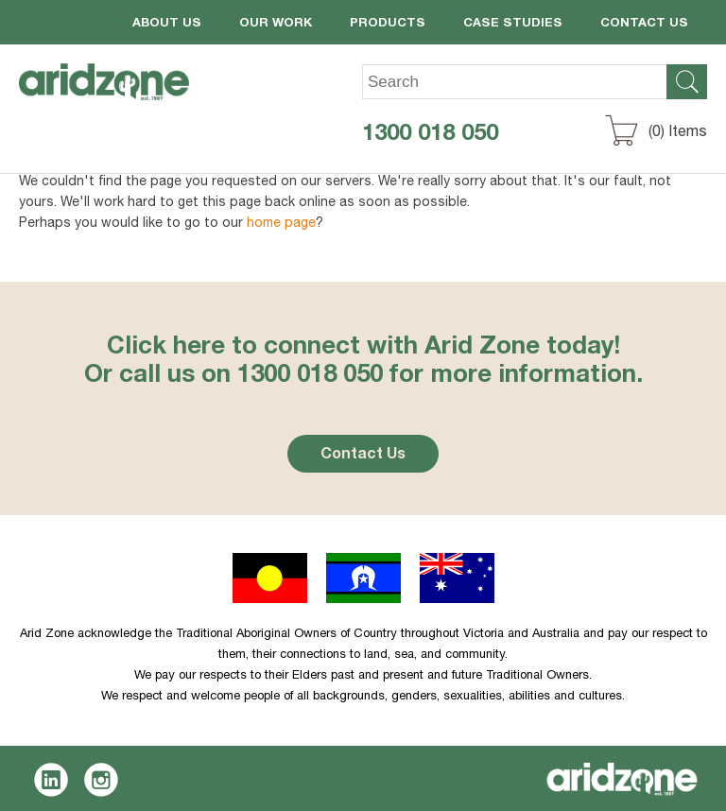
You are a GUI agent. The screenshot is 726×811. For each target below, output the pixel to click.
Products (387, 24)
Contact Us (644, 24)
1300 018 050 (430, 135)
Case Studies (512, 24)
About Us (166, 24)
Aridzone (119, 95)
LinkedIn (51, 780)
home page (281, 224)
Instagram (101, 780)
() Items (677, 133)
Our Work (275, 24)
